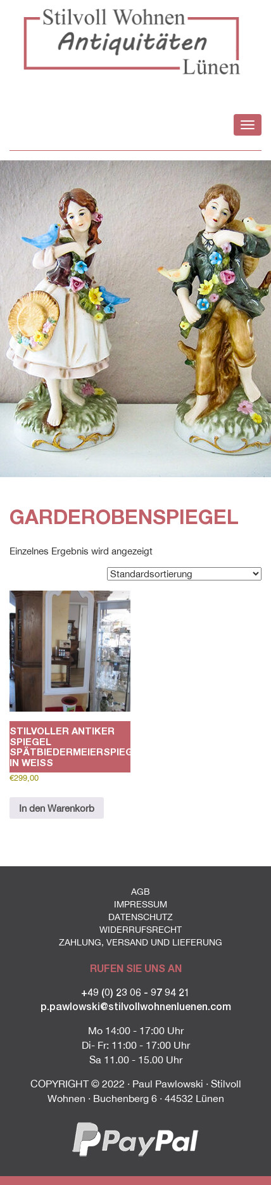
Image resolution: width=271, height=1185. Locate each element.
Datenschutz (140, 917)
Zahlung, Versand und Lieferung (140, 942)
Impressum (140, 904)
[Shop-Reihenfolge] (184, 573)
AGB (140, 892)
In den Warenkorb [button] (56, 808)
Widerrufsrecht (140, 930)
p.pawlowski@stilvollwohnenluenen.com (136, 1006)
